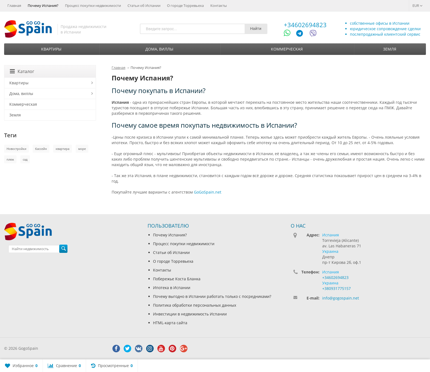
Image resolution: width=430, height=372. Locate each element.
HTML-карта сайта (170, 322)
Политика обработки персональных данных (194, 305)
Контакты (218, 5)
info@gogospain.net (340, 298)
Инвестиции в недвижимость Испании (190, 314)
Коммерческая (287, 49)
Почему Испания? (43, 5)
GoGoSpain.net (207, 192)
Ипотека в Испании (171, 287)
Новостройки (16, 149)
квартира (62, 149)
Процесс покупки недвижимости (93, 5)
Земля (389, 49)
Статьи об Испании (144, 5)
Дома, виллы (159, 49)
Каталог (22, 71)
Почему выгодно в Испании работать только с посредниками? (212, 296)
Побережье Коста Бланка (176, 278)
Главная (14, 5)
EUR (417, 5)
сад (25, 159)
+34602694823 (305, 25)
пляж (10, 159)
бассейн (41, 149)
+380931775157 (336, 288)
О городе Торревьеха (185, 5)
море (82, 149)
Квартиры (51, 49)
